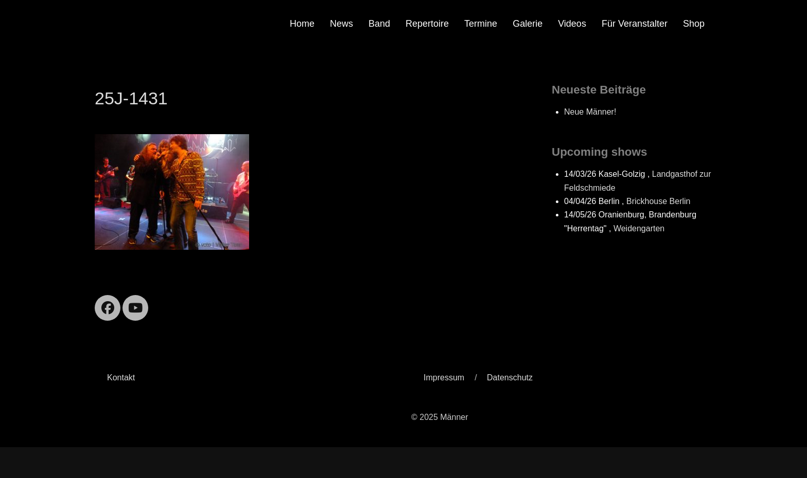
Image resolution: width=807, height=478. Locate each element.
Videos (572, 24)
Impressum (444, 377)
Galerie (527, 24)
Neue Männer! (590, 111)
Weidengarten (638, 228)
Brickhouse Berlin (658, 201)
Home (302, 24)
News (341, 24)
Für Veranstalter (635, 24)
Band (379, 24)
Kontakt (121, 377)
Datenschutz (510, 377)
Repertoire (427, 24)
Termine (480, 24)
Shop (694, 24)
